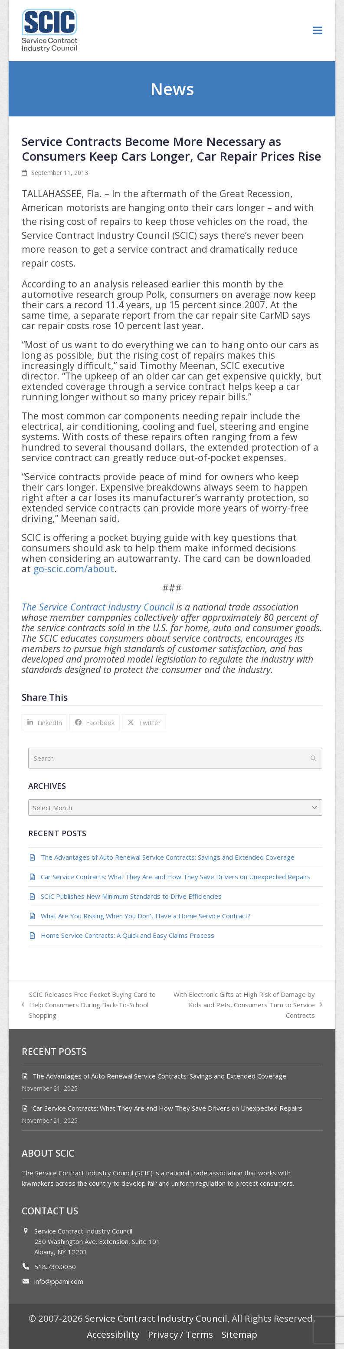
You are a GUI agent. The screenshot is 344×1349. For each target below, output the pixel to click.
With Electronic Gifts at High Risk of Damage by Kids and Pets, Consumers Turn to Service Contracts (246, 1005)
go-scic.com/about (73, 568)
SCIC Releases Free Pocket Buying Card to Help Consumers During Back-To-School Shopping (89, 1005)
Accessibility (113, 1334)
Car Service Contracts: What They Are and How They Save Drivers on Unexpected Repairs (167, 1108)
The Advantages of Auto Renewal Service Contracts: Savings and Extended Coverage (159, 1076)
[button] (317, 30)
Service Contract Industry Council (156, 1318)
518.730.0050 (55, 1266)
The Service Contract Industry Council (98, 606)
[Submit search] (313, 758)
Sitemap (239, 1334)
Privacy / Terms (180, 1334)
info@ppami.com (58, 1281)
